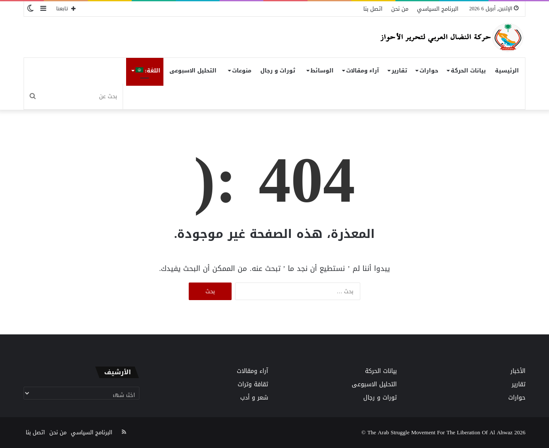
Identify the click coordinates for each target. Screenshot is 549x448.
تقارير (399, 70)
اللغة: (148, 70)
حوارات (428, 70)
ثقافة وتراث (253, 384)
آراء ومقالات (362, 70)
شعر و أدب (254, 397)
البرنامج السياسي (438, 8)
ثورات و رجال (277, 70)
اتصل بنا (373, 8)
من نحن (399, 8)
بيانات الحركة (468, 70)
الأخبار (517, 371)
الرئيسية (507, 70)
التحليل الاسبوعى (193, 70)
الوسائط (322, 70)
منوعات (241, 70)
